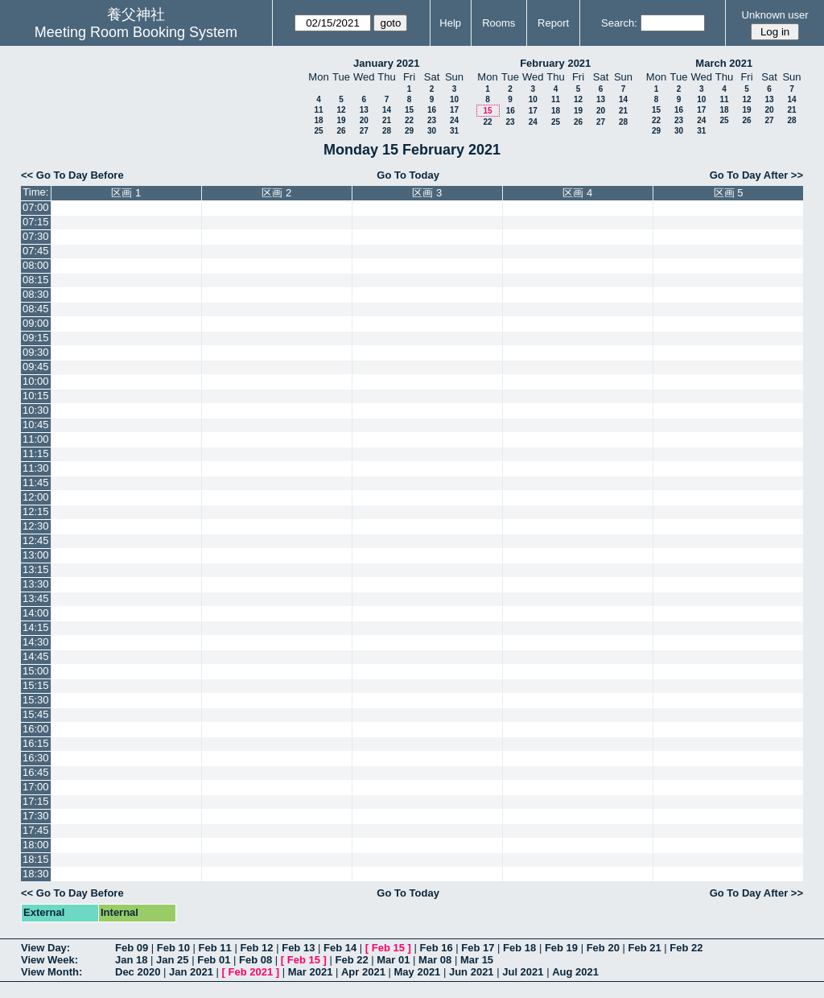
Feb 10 (173, 948)
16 (431, 109)
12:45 (36, 540)
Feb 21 (644, 948)
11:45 (36, 482)
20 (364, 120)
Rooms (498, 23)
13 (364, 109)
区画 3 (427, 193)
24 (454, 120)
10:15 (36, 396)
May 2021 (417, 972)
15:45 (36, 714)
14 (386, 109)
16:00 (36, 729)
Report (553, 23)
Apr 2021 (363, 972)
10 (454, 99)
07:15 (36, 222)
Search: (619, 23)
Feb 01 (213, 960)
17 (454, 109)
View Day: (45, 948)
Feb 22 (686, 948)
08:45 (36, 309)
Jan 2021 (191, 972)
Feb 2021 (251, 972)
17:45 (36, 830)
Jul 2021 (522, 972)
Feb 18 (519, 948)
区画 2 (276, 193)
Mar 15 (476, 960)
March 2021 (723, 63)
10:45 (36, 425)
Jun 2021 (471, 972)
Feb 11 (215, 948)
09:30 (36, 352)
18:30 (36, 874)
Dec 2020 (137, 972)
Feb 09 (131, 948)
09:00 (36, 323)
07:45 (36, 251)
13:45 (36, 598)
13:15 (36, 569)
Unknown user (775, 15)
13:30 (36, 584)
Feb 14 (339, 948)
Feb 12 (256, 948)
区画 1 (126, 193)
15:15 (36, 685)
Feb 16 (435, 948)
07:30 (36, 236)
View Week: (49, 960)
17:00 (36, 787)
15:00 (36, 671)
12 (340, 109)
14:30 (36, 642)
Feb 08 (255, 960)
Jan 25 (172, 960)
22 (409, 120)
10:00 (36, 381)
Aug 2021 (575, 972)
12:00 (36, 497)
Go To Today (408, 175)
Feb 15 (388, 948)
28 (386, 130)
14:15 (36, 627)
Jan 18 (131, 960)
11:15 (36, 453)
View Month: (51, 972)
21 (386, 120)
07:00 (36, 207)
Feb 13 (298, 948)
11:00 (36, 439)
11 (318, 109)
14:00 (36, 613)
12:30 (36, 526)
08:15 (36, 280)
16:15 (36, 743)
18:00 (36, 845)
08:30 (36, 294)
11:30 (36, 468)
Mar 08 (434, 960)
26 (340, 130)
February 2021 (555, 63)
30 (431, 130)
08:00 (36, 265)
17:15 (36, 801)
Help (450, 23)
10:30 (36, 410)
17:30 (36, 816)
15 (409, 109)
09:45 (36, 367)
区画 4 (577, 193)
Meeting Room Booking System (136, 32)
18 (318, 120)
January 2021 (386, 63)
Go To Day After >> (756, 175)
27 (364, 130)
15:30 (36, 700)
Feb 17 (477, 948)
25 (318, 130)
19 (340, 120)
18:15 (36, 859)
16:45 (36, 772)
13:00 (36, 555)
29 (409, 130)
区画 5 (729, 193)
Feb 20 (603, 948)
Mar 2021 (310, 972)
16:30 (36, 758)
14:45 (36, 656)
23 (431, 120)
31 (454, 130)
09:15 (36, 338)
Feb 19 (561, 948)
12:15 (36, 511)
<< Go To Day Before (72, 175)
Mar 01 (393, 960)
